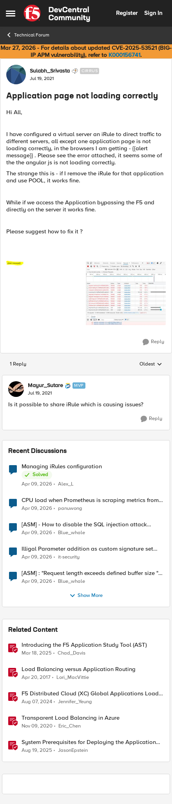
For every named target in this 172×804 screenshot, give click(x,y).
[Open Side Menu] (10, 13)
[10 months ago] (37, 751)
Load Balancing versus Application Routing (79, 669)
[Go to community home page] (56, 13)
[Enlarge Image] (86, 293)
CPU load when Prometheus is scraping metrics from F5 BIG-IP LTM (90, 500)
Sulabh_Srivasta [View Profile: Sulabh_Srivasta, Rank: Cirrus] (50, 71)
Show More (86, 596)
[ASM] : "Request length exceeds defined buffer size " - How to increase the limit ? (92, 573)
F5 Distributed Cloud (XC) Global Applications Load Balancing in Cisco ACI (90, 693)
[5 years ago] (37, 726)
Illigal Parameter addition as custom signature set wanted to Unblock (87, 549)
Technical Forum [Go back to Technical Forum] (27, 35)
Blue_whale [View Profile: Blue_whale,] (71, 533)
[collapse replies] (86, 379)
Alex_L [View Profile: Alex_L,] (66, 484)
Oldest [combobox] (150, 364)
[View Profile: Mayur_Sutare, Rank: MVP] (16, 389)
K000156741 (124, 54)
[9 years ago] (36, 678)
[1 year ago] (37, 653)
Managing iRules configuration (62, 466)
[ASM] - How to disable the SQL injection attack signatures (84, 524)
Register (127, 12)
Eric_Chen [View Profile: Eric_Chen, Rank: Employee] (69, 726)
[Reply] (153, 342)
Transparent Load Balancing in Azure (70, 718)
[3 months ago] (37, 484)
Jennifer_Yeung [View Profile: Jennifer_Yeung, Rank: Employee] (75, 702)
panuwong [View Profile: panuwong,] (70, 508)
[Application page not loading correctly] (40, 393)
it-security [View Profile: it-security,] (69, 557)
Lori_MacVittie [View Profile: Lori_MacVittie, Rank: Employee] (72, 677)
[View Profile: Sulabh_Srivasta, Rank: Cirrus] (16, 74)
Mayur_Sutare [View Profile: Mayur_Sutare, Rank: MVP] (45, 385)
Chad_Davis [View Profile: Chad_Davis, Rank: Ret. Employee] (71, 653)
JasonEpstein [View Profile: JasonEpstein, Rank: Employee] (73, 750)
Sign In (153, 12)
